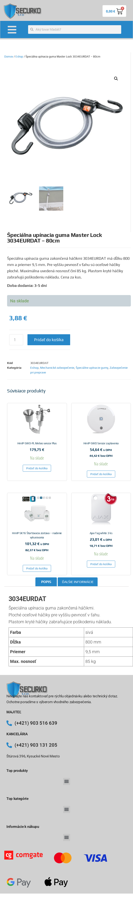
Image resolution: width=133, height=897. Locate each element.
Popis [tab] (46, 582)
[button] (116, 78)
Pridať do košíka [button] (37, 468)
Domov (8, 56)
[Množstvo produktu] (16, 339)
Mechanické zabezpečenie (57, 367)
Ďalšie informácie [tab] (78, 582)
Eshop (19, 56)
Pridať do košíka (48, 339)
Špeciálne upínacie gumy (92, 367)
